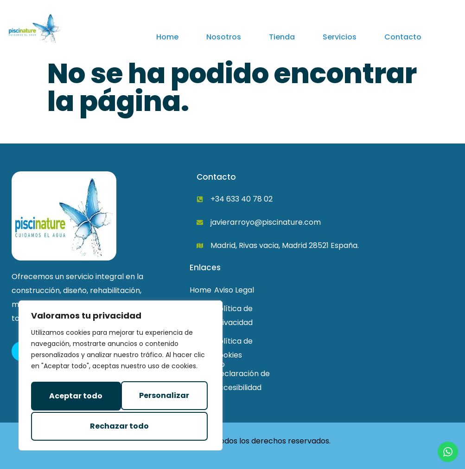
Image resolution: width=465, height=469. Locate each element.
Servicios (340, 37)
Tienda (282, 37)
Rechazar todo (161, 397)
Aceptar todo (120, 426)
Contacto (402, 37)
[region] (121, 377)
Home (167, 37)
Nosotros (223, 37)
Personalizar (72, 397)
